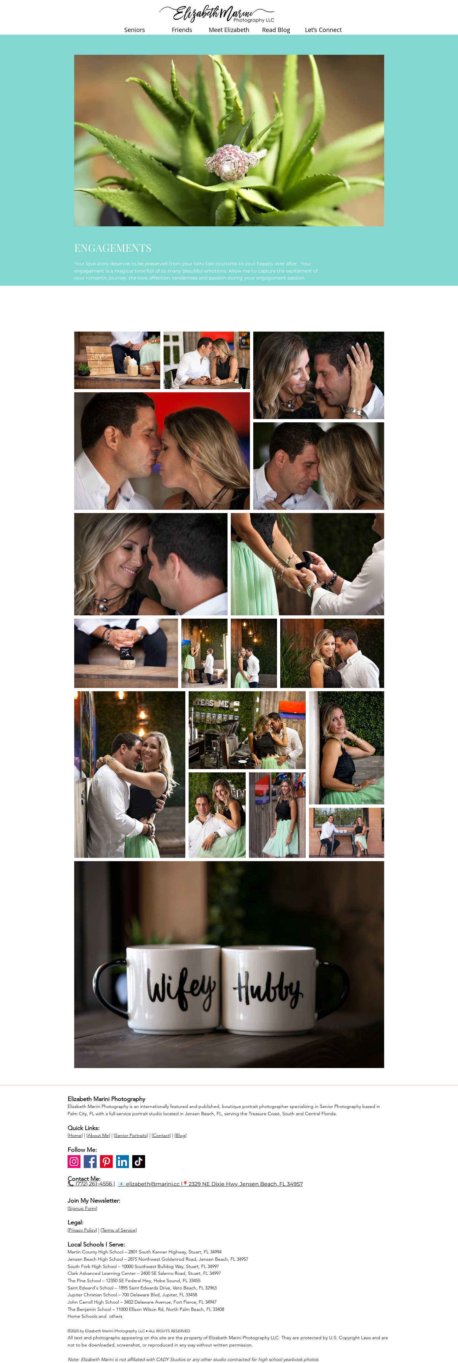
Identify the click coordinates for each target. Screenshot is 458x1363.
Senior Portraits (131, 1135)
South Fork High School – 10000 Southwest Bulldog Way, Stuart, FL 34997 (143, 1266)
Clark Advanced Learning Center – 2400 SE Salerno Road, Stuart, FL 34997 (144, 1273)
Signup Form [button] (82, 1208)
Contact (161, 1135)
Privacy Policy (82, 1230)
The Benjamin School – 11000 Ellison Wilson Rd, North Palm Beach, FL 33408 (146, 1309)
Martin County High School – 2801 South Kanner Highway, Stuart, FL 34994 (145, 1252)
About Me (98, 1135)
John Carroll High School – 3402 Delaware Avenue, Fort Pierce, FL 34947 (142, 1302)
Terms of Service (119, 1230)
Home (75, 1135)
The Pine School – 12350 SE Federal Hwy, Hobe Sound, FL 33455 (134, 1280)
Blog (180, 1135)
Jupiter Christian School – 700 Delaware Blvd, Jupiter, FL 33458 (132, 1295)
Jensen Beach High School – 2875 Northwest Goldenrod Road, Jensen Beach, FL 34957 (158, 1259)
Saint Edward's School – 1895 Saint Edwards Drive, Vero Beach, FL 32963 (142, 1288)
